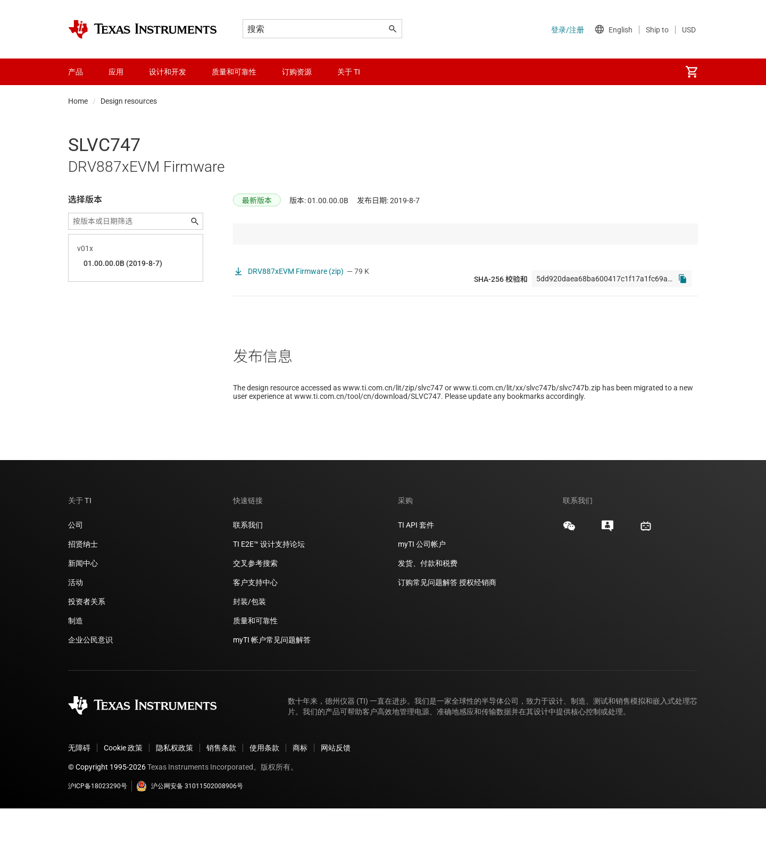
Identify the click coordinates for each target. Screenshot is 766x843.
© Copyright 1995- (107, 801)
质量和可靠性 (256, 655)
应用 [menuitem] (116, 72)
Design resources (129, 101)
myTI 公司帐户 (422, 578)
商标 (300, 782)
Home (78, 101)
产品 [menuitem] (75, 72)
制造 (75, 655)
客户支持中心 (255, 617)
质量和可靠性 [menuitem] (234, 72)
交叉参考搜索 (255, 598)
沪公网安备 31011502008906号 (189, 820)
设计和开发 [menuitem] (167, 72)
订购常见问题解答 (427, 617)
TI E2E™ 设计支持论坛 (269, 578)
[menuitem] (691, 72)
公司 (75, 559)
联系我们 (248, 559)
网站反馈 (336, 782)
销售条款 (221, 782)
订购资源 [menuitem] (297, 72)
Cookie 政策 (123, 782)
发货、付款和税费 (427, 598)
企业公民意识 (90, 674)
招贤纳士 (83, 578)
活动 (75, 617)
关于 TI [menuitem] (348, 72)
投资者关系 (86, 636)
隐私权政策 (174, 782)
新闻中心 (83, 598)
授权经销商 (477, 617)
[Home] (142, 29)
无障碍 (79, 782)
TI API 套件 (416, 559)
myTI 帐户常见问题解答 (272, 674)
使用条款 (264, 782)
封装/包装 (249, 636)
